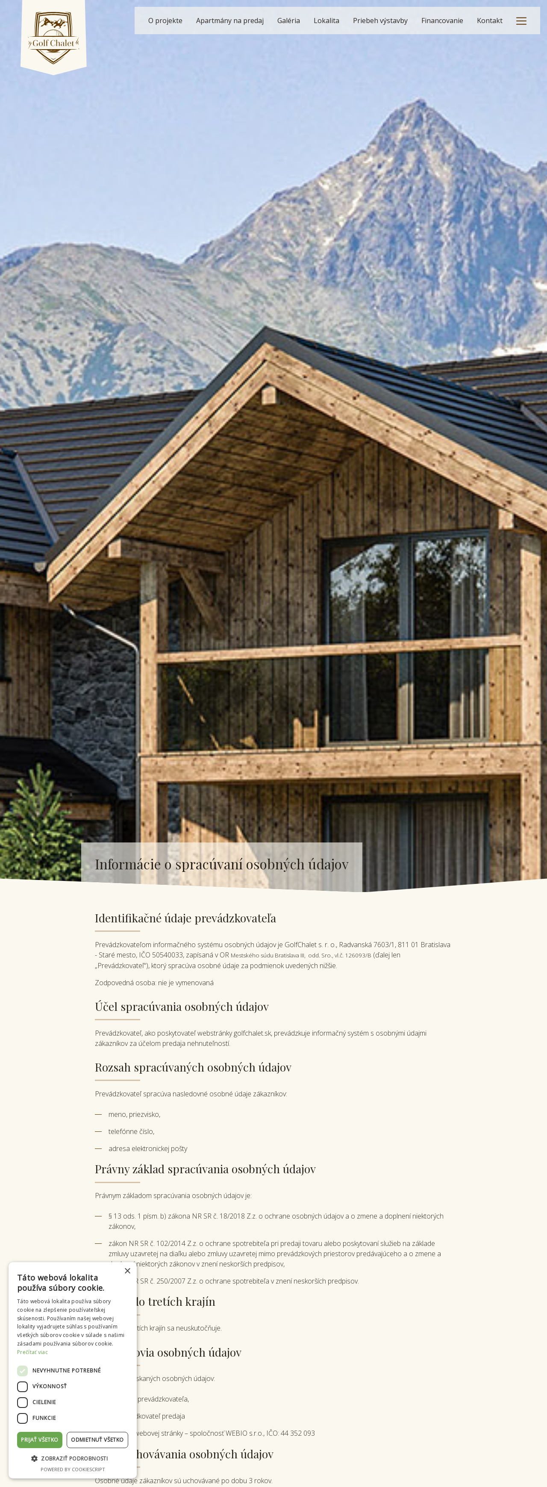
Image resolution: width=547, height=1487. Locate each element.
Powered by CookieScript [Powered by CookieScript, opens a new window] (73, 1469)
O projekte (165, 20)
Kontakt (490, 20)
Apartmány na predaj (230, 20)
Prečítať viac (32, 1352)
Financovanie (442, 20)
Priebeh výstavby (380, 20)
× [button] (127, 1271)
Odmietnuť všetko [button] (97, 1439)
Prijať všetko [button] (39, 1439)
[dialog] (73, 1370)
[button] (72, 1459)
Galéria (288, 20)
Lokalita (326, 20)
